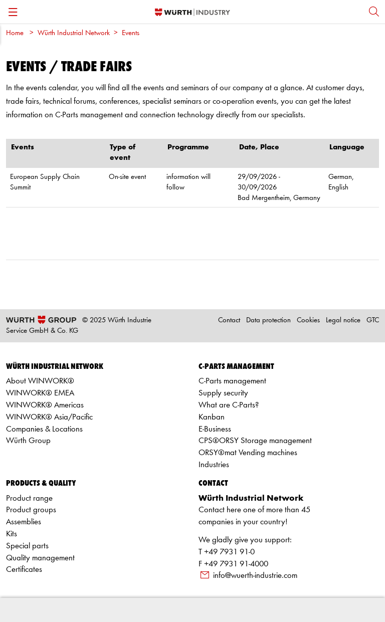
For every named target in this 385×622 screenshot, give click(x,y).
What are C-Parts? (229, 405)
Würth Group (28, 441)
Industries (214, 465)
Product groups (31, 510)
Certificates (24, 569)
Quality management (40, 558)
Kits (11, 534)
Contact (229, 320)
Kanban (212, 417)
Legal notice (343, 320)
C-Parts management (232, 381)
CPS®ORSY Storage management (255, 441)
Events (130, 33)
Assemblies (23, 522)
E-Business (215, 429)
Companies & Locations (44, 429)
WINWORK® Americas (45, 405)
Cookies (308, 320)
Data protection (268, 320)
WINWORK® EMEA (40, 393)
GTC (372, 320)
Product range (29, 498)
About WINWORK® (40, 381)
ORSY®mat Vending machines (248, 453)
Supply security (223, 393)
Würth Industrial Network (74, 33)
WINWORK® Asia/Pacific (49, 417)
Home (15, 33)
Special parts (27, 546)
